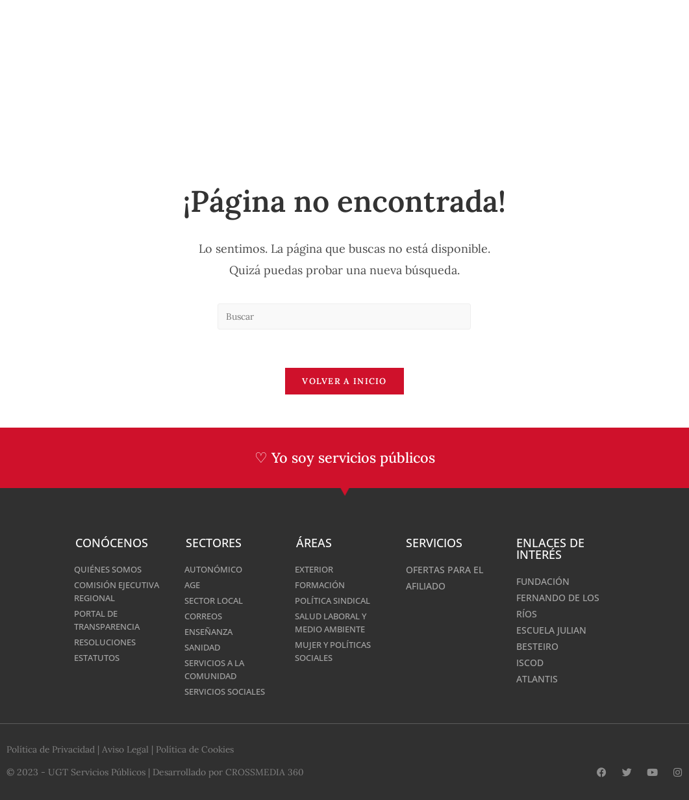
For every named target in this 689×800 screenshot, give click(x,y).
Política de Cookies (197, 750)
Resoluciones (108, 642)
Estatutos (99, 658)
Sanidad (204, 647)
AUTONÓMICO (215, 569)
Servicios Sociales (229, 692)
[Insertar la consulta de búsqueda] (344, 316)
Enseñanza (211, 632)
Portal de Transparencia (110, 620)
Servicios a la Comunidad (217, 669)
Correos (205, 616)
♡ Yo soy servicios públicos (344, 459)
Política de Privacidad (50, 750)
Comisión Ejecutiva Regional (120, 591)
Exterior (316, 569)
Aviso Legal (126, 750)
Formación (322, 585)
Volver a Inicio (344, 382)
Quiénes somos (111, 569)
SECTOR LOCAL (216, 601)
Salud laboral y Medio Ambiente (334, 623)
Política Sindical (336, 601)
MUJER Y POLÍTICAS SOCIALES (337, 651)
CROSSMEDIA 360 (264, 772)
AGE (193, 585)
